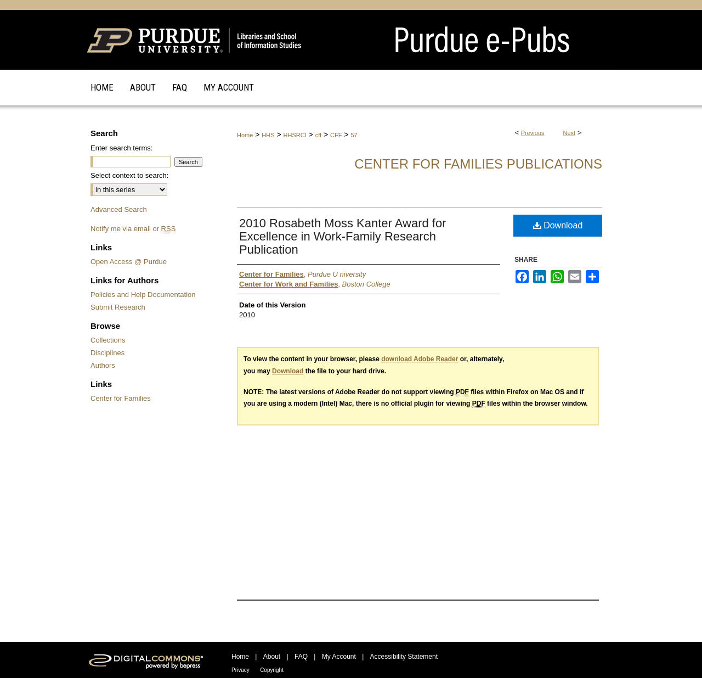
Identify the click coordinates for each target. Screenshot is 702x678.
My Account (339, 656)
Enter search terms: (121, 148)
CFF (336, 135)
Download (558, 225)
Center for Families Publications (478, 163)
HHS (268, 135)
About (271, 656)
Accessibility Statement (404, 656)
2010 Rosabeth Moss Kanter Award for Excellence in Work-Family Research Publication (342, 236)
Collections (108, 340)
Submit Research (117, 307)
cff (318, 135)
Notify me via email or (133, 229)
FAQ (301, 656)
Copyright (272, 670)
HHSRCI (295, 135)
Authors (102, 365)
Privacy (240, 670)
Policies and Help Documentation (143, 294)
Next (569, 133)
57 (353, 135)
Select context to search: (129, 175)
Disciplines (107, 353)
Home (245, 135)
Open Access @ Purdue (128, 261)
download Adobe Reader (419, 359)
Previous (533, 133)
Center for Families (120, 398)
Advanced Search (118, 209)
